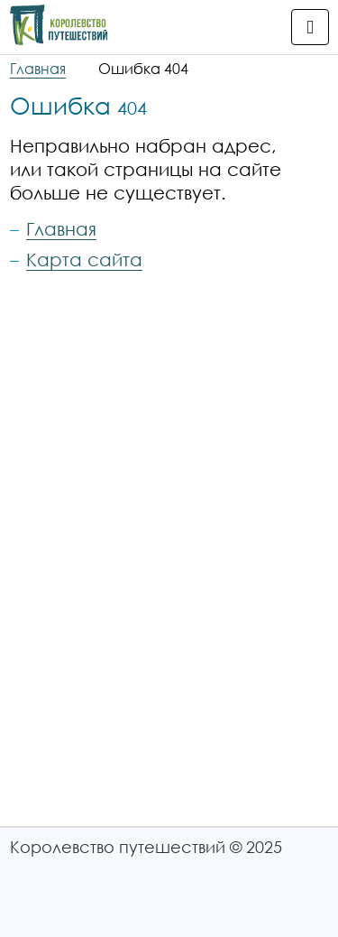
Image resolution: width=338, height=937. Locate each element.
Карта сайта (84, 259)
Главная (38, 69)
